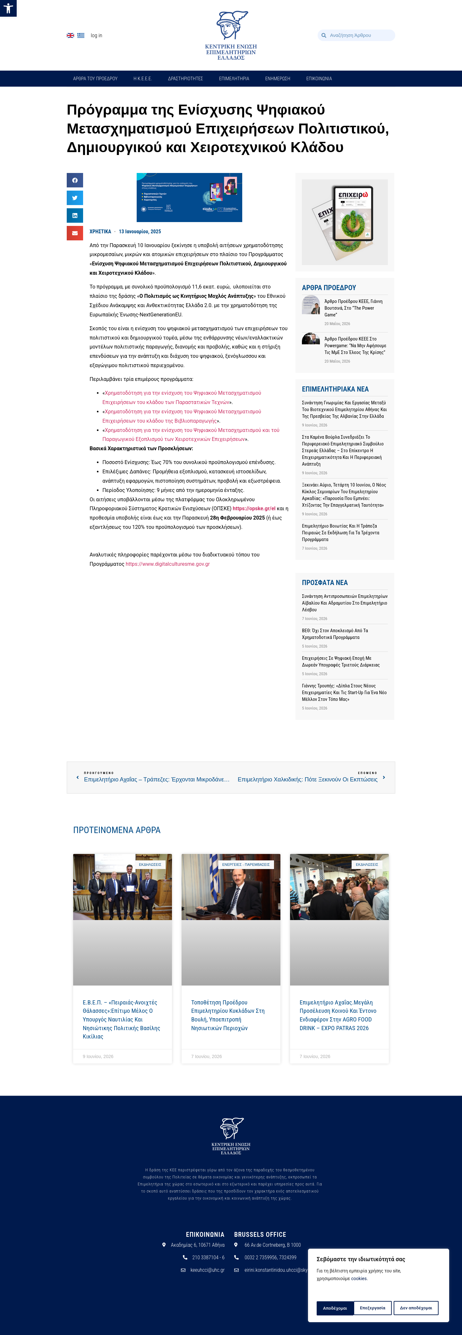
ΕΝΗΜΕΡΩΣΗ (277, 79)
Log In (96, 35)
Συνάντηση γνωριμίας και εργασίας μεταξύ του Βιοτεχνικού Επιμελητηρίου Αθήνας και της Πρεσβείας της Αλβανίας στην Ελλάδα (344, 409)
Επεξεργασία (335, 1308)
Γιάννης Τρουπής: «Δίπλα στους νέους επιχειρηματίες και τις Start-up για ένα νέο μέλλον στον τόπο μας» (344, 692)
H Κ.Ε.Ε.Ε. (142, 79)
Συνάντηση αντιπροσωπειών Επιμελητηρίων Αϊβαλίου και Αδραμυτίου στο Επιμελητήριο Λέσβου (345, 603)
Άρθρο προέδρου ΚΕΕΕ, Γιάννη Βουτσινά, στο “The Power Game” (353, 308)
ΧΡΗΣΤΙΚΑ (100, 231)
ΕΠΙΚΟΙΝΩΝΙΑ (319, 79)
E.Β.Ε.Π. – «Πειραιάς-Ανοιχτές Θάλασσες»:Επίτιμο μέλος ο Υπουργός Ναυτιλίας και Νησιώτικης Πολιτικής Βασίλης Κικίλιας (121, 1019)
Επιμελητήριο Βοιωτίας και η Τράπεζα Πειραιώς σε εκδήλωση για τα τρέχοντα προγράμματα (340, 532)
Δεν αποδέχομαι (379, 1308)
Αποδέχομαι (422, 1308)
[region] (378, 1286)
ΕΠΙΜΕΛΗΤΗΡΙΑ (234, 79)
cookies (359, 1280)
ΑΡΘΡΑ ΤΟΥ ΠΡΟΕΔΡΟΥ (95, 79)
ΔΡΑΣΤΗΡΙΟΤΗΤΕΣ (185, 79)
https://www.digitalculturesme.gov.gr (168, 564)
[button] (8, 8)
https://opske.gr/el (254, 508)
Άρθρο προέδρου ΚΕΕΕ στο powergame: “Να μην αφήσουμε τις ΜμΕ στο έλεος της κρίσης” (355, 345)
